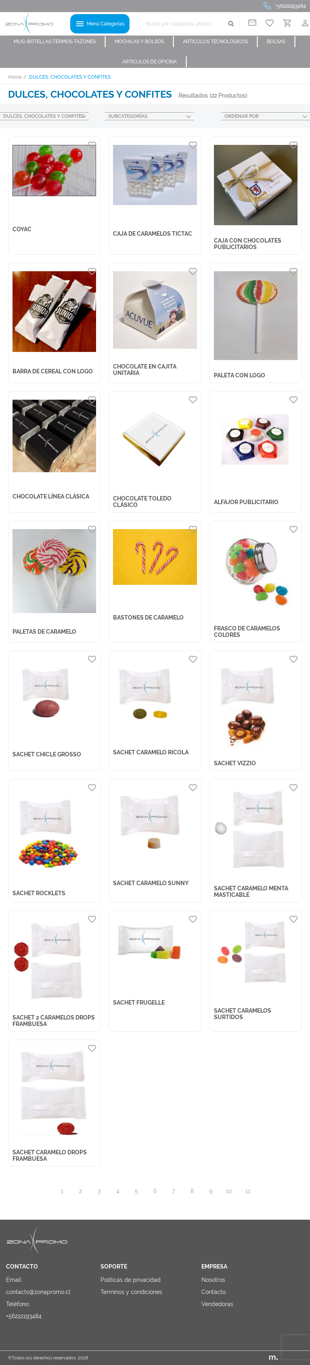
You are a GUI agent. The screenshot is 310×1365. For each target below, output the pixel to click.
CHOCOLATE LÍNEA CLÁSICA (51, 496)
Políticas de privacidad (131, 1280)
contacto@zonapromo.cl (38, 1292)
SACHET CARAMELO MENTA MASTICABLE (251, 891)
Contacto (213, 1292)
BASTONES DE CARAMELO (148, 617)
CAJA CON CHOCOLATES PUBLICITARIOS (247, 243)
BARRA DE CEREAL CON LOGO (53, 371)
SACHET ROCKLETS (39, 893)
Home (15, 77)
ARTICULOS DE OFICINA (155, 62)
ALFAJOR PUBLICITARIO (246, 502)
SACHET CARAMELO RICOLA (151, 752)
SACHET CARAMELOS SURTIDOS (242, 1013)
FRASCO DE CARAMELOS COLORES (247, 631)
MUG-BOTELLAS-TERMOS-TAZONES (60, 42)
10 (229, 1191)
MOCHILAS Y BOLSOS (145, 42)
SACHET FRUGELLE (139, 1002)
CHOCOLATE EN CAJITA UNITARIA (144, 369)
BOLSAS (281, 42)
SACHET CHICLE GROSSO (47, 754)
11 (247, 1191)
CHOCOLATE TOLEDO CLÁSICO (142, 501)
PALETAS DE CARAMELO (44, 631)
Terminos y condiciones (131, 1292)
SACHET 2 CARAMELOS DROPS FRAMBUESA (54, 1020)
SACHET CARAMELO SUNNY (151, 883)
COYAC (22, 229)
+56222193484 (290, 6)
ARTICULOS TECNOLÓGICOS (221, 42)
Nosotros (213, 1280)
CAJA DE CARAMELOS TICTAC (152, 233)
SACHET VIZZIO (235, 763)
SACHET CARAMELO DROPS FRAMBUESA (50, 1155)
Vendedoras (217, 1304)
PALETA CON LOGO (239, 375)
